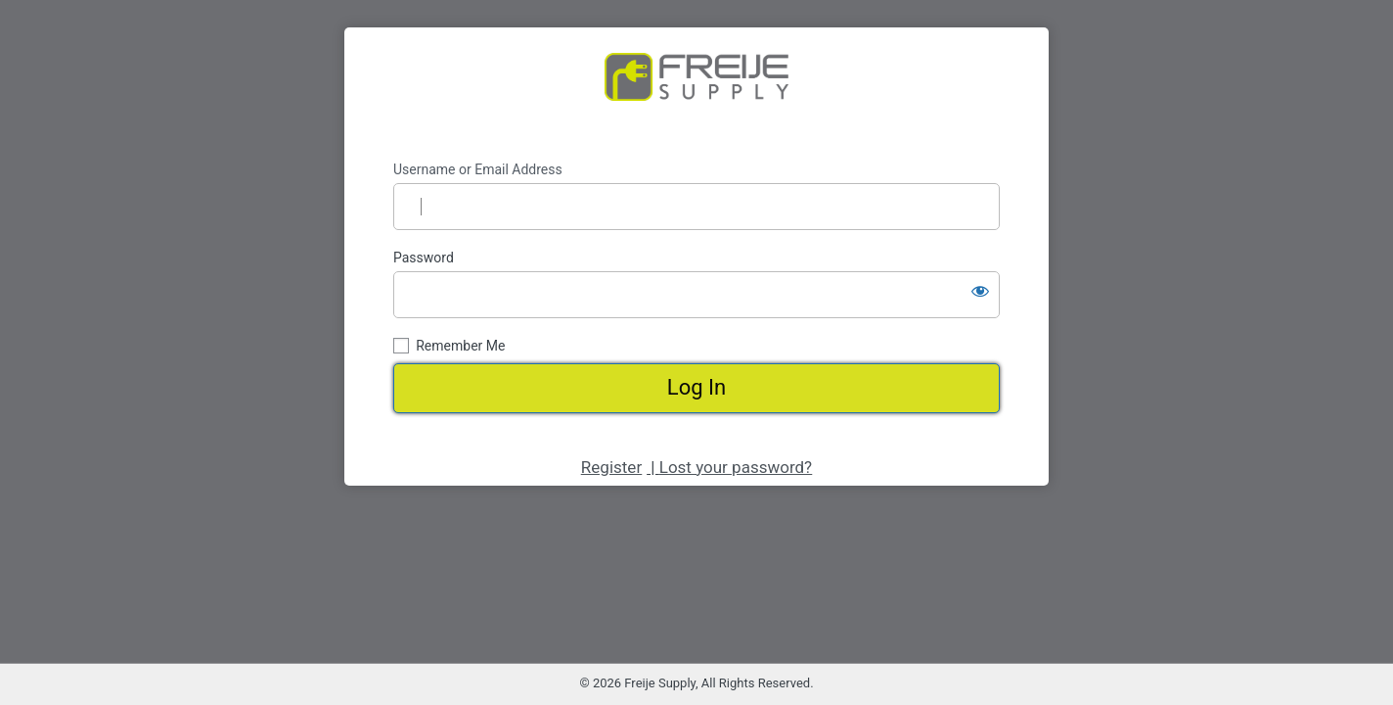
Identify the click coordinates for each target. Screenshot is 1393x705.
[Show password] (980, 290)
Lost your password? (735, 467)
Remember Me (460, 345)
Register (611, 467)
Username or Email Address (477, 169)
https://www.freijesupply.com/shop (696, 94)
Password (423, 257)
